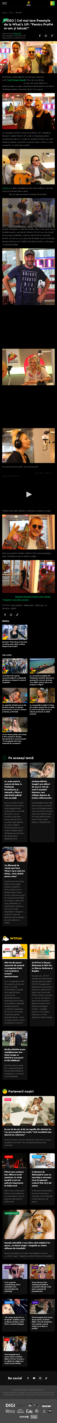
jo (46, 605)
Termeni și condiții (38, 1393)
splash (13, 608)
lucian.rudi (17, 33)
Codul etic (40, 1395)
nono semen (16, 605)
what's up (39, 605)
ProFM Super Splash (16, 80)
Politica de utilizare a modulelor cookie (17, 1393)
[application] (28, 213)
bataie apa (28, 605)
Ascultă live (20, 1395)
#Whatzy (6, 188)
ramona (5, 608)
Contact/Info (30, 1395)
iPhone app (50, 1395)
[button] (28, 212)
